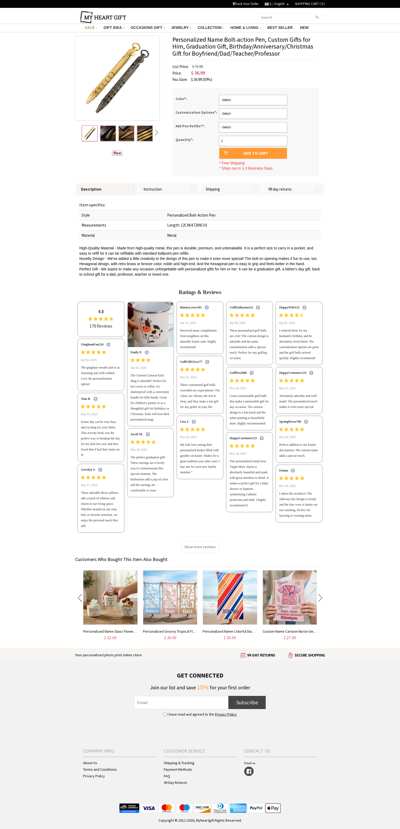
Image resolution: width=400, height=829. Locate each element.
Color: (182, 99)
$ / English (277, 4)
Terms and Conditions (100, 769)
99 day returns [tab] (280, 189)
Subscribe (247, 702)
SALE (91, 27)
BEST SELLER (280, 27)
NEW (305, 27)
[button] (79, 598)
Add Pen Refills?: (191, 126)
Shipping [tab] (213, 189)
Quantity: (184, 140)
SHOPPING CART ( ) (310, 4)
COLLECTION (211, 27)
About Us (90, 762)
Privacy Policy (226, 714)
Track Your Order (245, 4)
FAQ (167, 776)
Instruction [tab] (152, 189)
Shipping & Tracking (179, 762)
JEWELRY (181, 27)
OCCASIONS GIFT (148, 27)
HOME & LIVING (245, 27)
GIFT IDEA (114, 27)
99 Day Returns (175, 782)
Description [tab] (91, 189)
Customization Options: (197, 112)
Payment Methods (178, 769)
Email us (249, 763)
